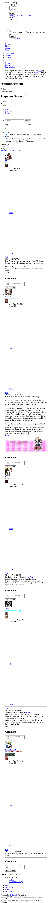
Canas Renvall (10, 752)
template (15, 150)
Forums (7, 44)
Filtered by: (5, 145)
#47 (6, 393)
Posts (7, 109)
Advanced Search (15, 38)
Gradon (8, 297)
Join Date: (12, 168)
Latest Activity (10, 111)
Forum (7, 63)
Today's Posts (9, 54)
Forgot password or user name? (20, 15)
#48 (6, 574)
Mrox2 (7, 161)
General (8, 65)
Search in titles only (17, 32)
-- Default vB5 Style (16, 885)
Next (20, 150)
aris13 (7, 610)
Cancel (13, 288)
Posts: (11, 170)
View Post (29, 578)
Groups (7, 50)
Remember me (16, 11)
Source (7, 436)
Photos (7, 113)
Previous (4, 150)
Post (7, 288)
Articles (8, 48)
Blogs (7, 46)
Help (6, 889)
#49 (6, 710)
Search (12, 36)
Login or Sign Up (11, 3)
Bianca (7, 478)
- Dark (11, 883)
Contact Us (9, 891)
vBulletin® (13, 898)
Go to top (8, 894)
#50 (6, 852)
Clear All (4, 147)
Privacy (7, 892)
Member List (9, 55)
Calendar (8, 57)
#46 (6, 257)
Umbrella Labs (10, 67)
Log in (12, 13)
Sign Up (14, 17)
